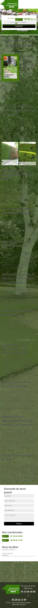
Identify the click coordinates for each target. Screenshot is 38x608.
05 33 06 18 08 (16, 536)
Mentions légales (19, 604)
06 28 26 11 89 (16, 540)
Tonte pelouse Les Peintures (7, 566)
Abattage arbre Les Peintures (6, 572)
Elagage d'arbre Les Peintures (30, 569)
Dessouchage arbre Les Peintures (17, 571)
